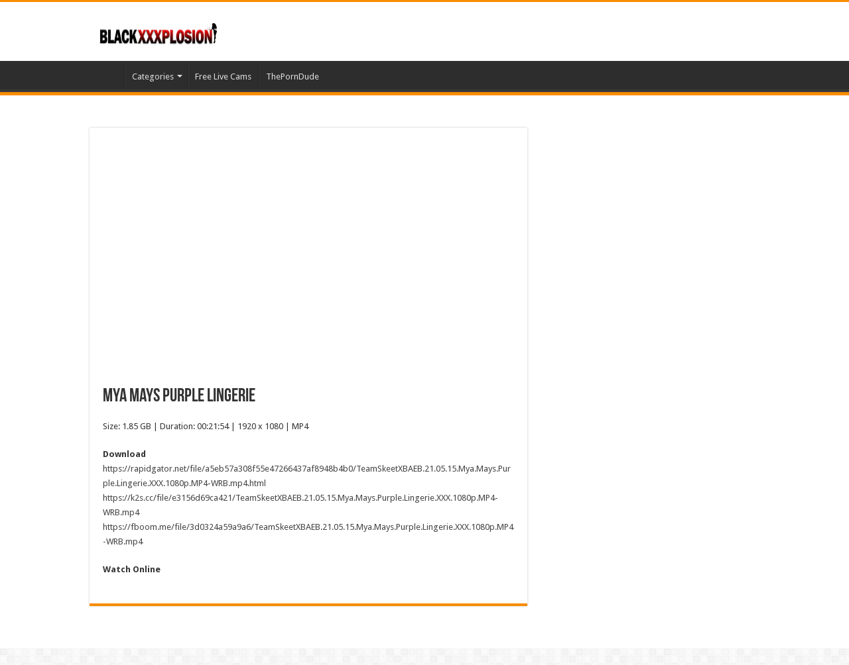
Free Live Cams (223, 76)
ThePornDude (292, 76)
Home (107, 75)
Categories (153, 76)
